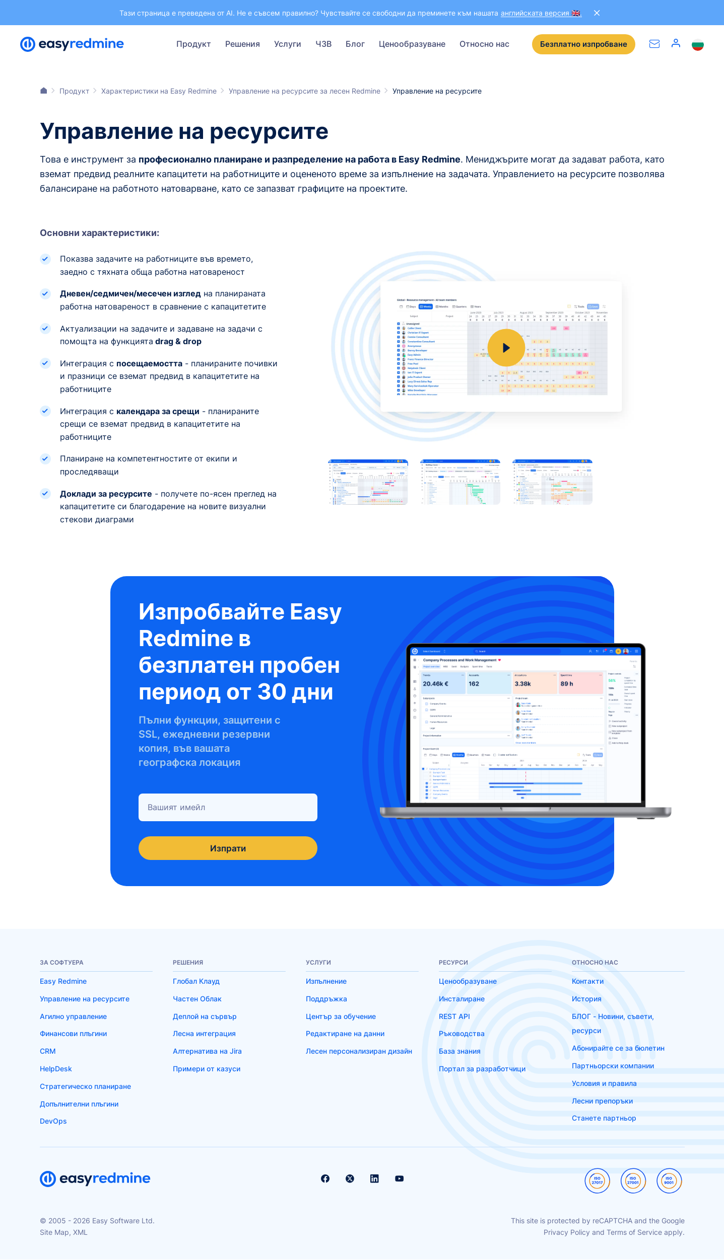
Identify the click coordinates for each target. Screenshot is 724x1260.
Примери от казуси (206, 1069)
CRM (48, 1051)
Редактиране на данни (345, 1034)
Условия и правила (604, 1083)
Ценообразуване (412, 44)
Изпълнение (326, 981)
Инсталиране (462, 999)
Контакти (588, 981)
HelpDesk (56, 1069)
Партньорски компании (613, 1066)
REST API (454, 1016)
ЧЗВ (323, 44)
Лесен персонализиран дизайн (359, 1051)
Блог (355, 44)
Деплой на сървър (205, 1016)
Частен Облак (197, 999)
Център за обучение (341, 1016)
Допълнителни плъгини (79, 1103)
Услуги (287, 44)
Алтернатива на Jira (207, 1051)
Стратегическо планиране (85, 1086)
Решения (242, 44)
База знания (460, 1051)
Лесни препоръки (602, 1100)
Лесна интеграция (204, 1034)
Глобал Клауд (196, 981)
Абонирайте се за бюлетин (618, 1048)
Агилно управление (73, 1016)
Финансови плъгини (73, 1034)
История (587, 999)
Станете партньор (604, 1118)
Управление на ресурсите (84, 999)
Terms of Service (634, 1232)
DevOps (53, 1121)
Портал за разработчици (482, 1069)
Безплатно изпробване (582, 44)
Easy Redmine (63, 981)
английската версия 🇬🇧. (541, 13)
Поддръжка (326, 999)
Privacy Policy (567, 1232)
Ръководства (462, 1034)
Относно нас (484, 44)
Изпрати (227, 848)
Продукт (193, 44)
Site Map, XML (64, 1232)
